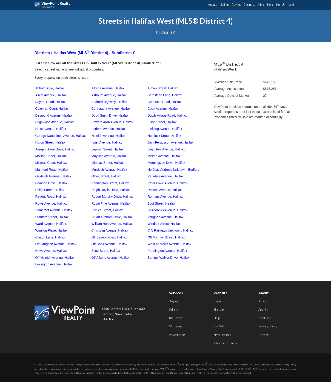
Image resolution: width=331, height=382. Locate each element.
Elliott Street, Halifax (162, 122)
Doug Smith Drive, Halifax (109, 115)
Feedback (264, 318)
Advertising (177, 335)
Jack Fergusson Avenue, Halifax (171, 142)
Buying (236, 4)
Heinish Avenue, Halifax (108, 136)
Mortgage (175, 326)
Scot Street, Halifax (161, 203)
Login (291, 4)
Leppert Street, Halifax (107, 149)
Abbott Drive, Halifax (50, 88)
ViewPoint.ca (53, 5)
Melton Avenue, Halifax (164, 156)
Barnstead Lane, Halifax (165, 95)
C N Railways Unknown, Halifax (170, 230)
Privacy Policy (267, 326)
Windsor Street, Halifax (164, 224)
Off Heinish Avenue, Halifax (54, 257)
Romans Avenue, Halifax (165, 196)
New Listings (222, 335)
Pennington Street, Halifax (110, 183)
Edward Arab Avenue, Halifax (112, 122)
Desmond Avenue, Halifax (53, 115)
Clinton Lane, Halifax (50, 237)
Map (261, 4)
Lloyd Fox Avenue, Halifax (166, 149)
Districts (42, 53)
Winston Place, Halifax (51, 230)
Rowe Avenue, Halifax (51, 203)
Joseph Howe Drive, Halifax (55, 149)
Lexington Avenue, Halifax (54, 264)
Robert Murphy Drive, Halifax (112, 196)
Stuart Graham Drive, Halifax (112, 217)
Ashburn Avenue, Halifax (109, 95)
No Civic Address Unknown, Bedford (174, 169)
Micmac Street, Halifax (107, 163)
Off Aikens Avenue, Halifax (110, 257)
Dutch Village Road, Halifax (167, 115)
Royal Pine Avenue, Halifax (110, 203)
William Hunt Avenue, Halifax (112, 224)
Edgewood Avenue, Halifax (54, 122)
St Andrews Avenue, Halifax (167, 210)
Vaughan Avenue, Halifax (165, 217)
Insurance (176, 318)
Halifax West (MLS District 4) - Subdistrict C (95, 53)
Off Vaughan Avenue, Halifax (55, 244)
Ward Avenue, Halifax (50, 224)
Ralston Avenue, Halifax (165, 190)
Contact (264, 335)
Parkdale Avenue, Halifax (165, 176)
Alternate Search (225, 343)
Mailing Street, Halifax (51, 156)
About (262, 301)
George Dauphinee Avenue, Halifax (60, 136)
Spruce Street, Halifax (107, 210)
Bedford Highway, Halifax (109, 102)
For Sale (219, 326)
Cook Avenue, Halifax (163, 108)
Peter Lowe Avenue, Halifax (167, 183)
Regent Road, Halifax (50, 196)
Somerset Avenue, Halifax (53, 210)
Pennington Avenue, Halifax (167, 251)
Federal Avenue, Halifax (108, 129)
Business (249, 4)
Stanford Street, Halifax (52, 217)
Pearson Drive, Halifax (51, 183)
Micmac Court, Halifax (51, 163)
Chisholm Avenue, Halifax (109, 230)
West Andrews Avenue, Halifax (169, 244)
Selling (224, 4)
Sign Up (280, 4)
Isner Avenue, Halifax (106, 142)
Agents (212, 4)
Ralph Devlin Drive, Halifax (110, 190)
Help (270, 4)
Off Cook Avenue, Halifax (109, 244)
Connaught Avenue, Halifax (110, 108)
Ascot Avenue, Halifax (51, 95)
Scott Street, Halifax (105, 251)
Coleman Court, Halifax (52, 108)
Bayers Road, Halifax (50, 102)
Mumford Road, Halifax (51, 169)
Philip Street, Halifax (49, 190)
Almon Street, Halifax (163, 88)
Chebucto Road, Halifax (165, 102)
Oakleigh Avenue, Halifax (53, 176)
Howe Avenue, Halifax (51, 251)
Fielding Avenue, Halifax (165, 129)
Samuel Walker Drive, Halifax (168, 257)
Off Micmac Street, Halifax (166, 237)
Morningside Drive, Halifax (166, 163)
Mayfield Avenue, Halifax (109, 156)
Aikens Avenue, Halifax (107, 88)
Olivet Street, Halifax (106, 176)
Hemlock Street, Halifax (164, 136)
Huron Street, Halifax (50, 142)
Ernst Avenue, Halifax (50, 129)
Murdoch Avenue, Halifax (109, 169)
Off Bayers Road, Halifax (109, 237)
